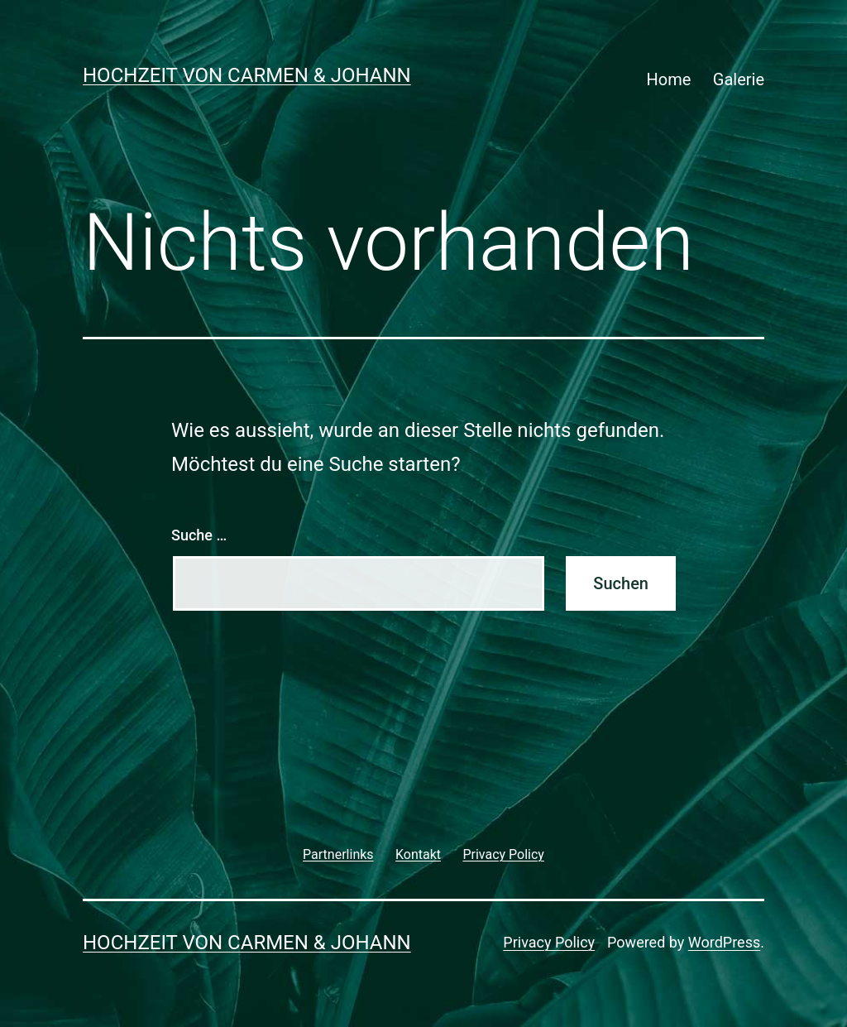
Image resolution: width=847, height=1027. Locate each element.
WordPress (724, 942)
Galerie (738, 79)
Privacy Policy (549, 942)
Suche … (199, 535)
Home (669, 79)
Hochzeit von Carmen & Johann (247, 75)
